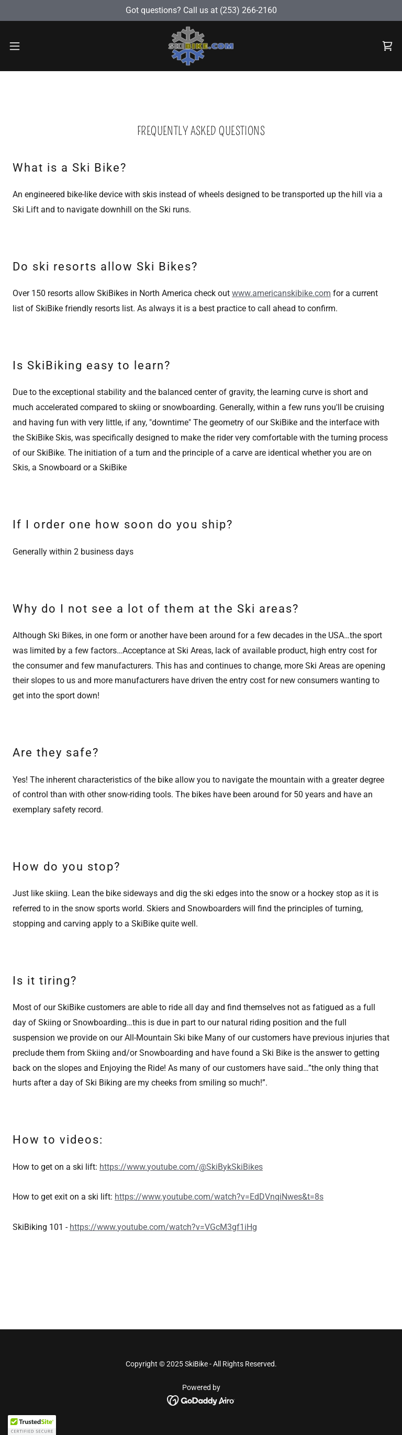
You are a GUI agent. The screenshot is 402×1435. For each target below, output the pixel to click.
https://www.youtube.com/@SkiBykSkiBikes (181, 1167)
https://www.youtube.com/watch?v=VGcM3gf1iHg (163, 1227)
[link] (201, 46)
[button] (33, 46)
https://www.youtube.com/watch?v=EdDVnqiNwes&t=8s (219, 1197)
